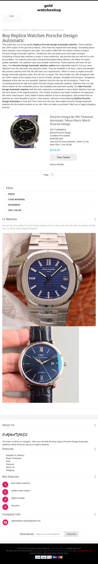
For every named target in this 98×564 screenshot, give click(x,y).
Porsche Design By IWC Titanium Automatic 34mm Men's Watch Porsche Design (71, 120)
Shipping (10, 470)
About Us (10, 467)
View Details (63, 157)
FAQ (8, 461)
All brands (24, 30)
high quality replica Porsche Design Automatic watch (53, 551)
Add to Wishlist (57, 164)
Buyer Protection (14, 458)
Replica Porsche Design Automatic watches (55, 44)
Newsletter (27, 534)
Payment (10, 464)
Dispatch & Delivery (15, 455)
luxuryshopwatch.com (57, 548)
